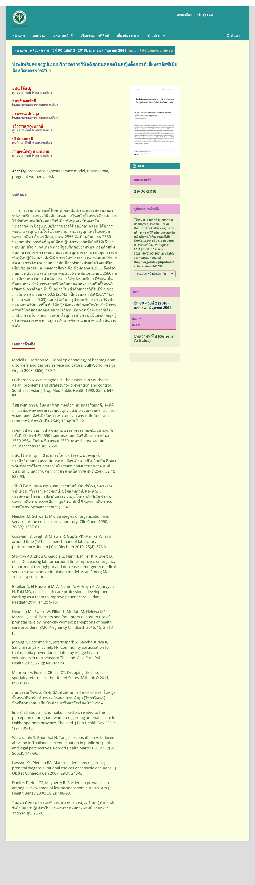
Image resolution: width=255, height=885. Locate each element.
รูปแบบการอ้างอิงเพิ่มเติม (151, 273)
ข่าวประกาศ (156, 36)
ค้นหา (233, 36)
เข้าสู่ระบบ (205, 15)
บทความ (39, 36)
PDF (141, 166)
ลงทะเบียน (184, 15)
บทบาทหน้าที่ (63, 36)
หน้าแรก (18, 36)
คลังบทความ (39, 50)
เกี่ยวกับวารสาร (128, 36)
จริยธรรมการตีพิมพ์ (94, 36)
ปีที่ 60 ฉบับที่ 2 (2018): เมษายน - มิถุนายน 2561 (89, 50)
